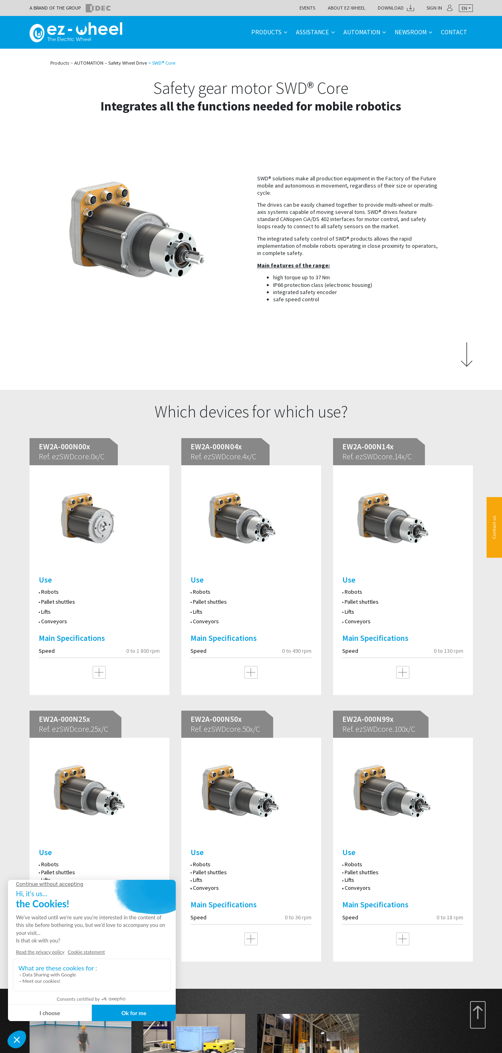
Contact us (494, 527)
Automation (361, 32)
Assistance (312, 32)
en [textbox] (464, 8)
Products (266, 32)
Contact (454, 32)
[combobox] (466, 8)
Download (391, 8)
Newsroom (411, 32)
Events (307, 8)
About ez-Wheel (346, 8)
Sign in (434, 8)
